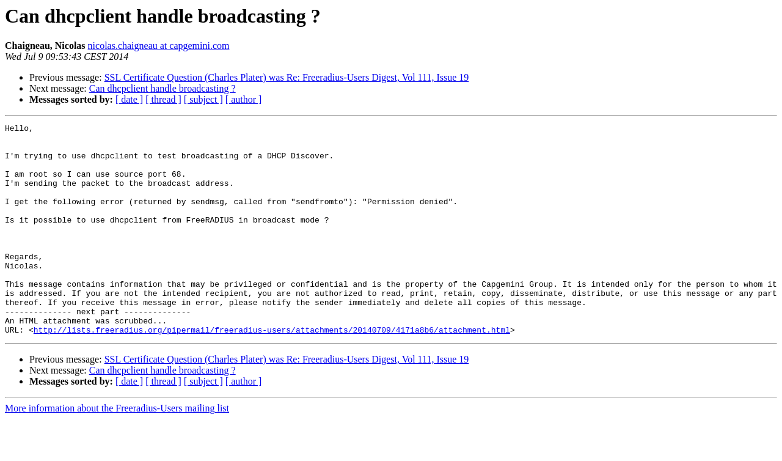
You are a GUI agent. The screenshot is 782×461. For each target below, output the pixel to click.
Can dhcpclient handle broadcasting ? (162, 88)
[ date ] (129, 99)
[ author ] (243, 99)
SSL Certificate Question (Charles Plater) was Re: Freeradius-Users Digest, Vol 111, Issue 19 (286, 77)
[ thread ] (163, 99)
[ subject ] (203, 99)
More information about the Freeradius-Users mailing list (117, 450)
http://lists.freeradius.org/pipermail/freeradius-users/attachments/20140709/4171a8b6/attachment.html (272, 371)
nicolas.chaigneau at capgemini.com (159, 45)
